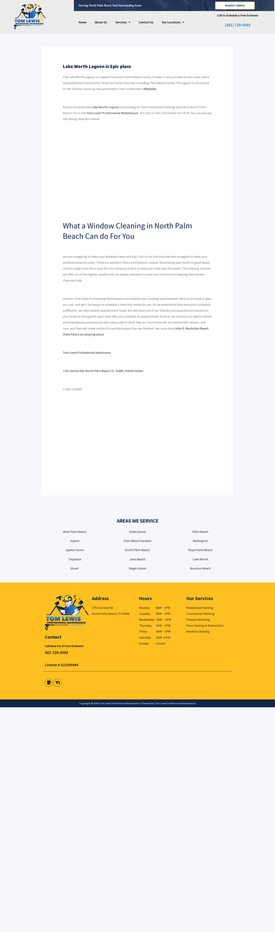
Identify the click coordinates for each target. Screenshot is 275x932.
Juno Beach (137, 559)
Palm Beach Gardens (137, 541)
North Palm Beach (137, 550)
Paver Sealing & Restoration (205, 625)
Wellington (200, 541)
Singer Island (137, 568)
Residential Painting (199, 608)
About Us (101, 22)
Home (82, 22)
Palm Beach (200, 532)
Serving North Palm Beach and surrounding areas (110, 5)
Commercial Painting (200, 614)
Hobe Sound (137, 532)
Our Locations (173, 22)
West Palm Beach (74, 532)
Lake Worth (200, 559)
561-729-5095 (56, 652)
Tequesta (74, 559)
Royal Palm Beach (200, 550)
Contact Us (146, 22)
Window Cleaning (197, 631)
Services (122, 22)
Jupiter (74, 541)
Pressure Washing (198, 619)
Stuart (74, 568)
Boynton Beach (200, 568)
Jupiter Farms (74, 550)
